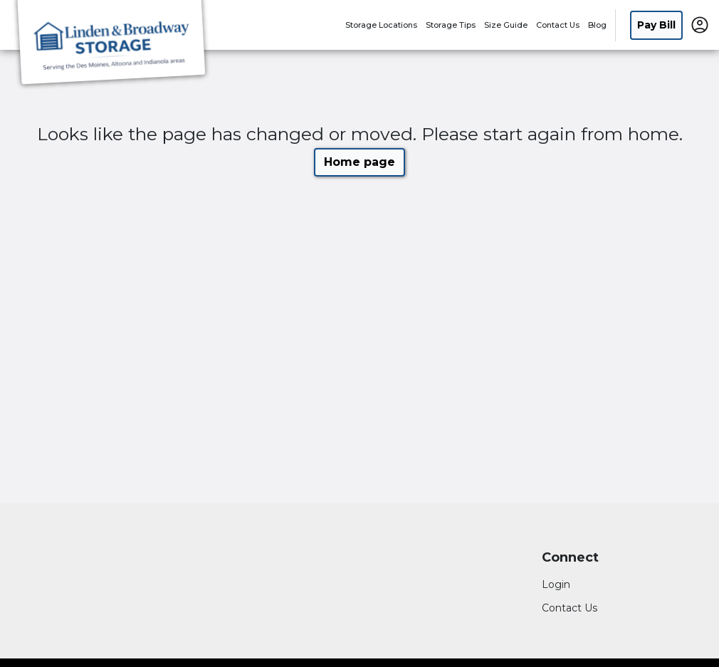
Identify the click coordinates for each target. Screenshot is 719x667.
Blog (597, 25)
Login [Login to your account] (556, 584)
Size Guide (506, 25)
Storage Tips (451, 25)
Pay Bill (656, 25)
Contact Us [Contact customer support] (569, 608)
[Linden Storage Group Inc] (111, 45)
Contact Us (557, 25)
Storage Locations (381, 25)
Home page (359, 162)
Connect (570, 557)
